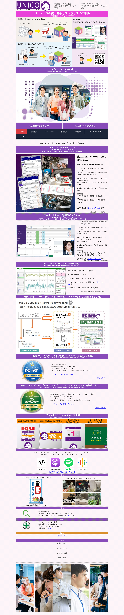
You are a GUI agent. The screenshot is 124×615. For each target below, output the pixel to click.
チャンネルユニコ (94, 132)
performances (62, 543)
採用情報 (78, 132)
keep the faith (62, 553)
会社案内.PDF (62, 536)
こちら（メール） (94, 208)
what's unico (62, 548)
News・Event (49, 132)
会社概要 (64, 132)
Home (22, 131)
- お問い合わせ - (100, 378)
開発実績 (34, 132)
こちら (68, 516)
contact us (62, 558)
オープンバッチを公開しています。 (63, 374)
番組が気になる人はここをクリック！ (62, 472)
